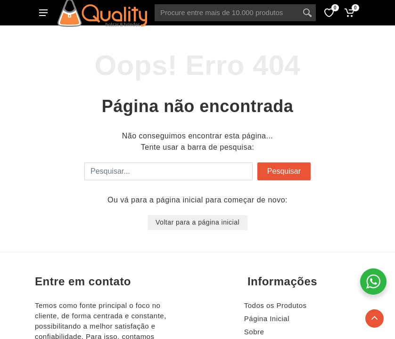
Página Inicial (266, 319)
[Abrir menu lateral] (43, 12)
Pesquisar (284, 171)
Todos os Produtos (275, 305)
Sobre (254, 332)
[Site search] (227, 12)
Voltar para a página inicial (197, 222)
